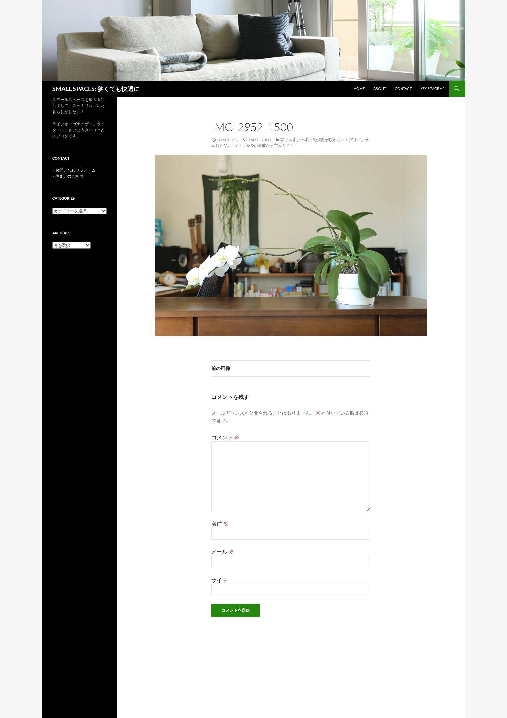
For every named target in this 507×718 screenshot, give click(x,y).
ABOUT (379, 88)
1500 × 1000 (259, 139)
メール (222, 551)
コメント (225, 437)
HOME (359, 88)
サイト (219, 580)
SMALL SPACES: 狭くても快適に (96, 88)
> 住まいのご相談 (68, 176)
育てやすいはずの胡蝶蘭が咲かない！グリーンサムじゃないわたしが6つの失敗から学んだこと (290, 142)
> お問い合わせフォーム (74, 170)
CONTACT (403, 88)
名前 (220, 523)
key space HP (432, 88)
